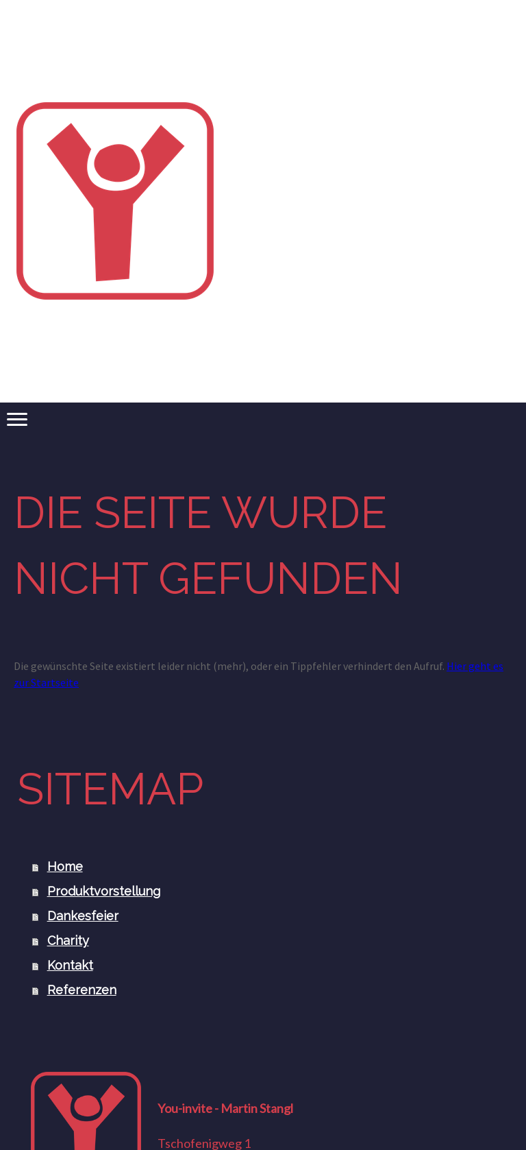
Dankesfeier (82, 916)
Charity (68, 940)
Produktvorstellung (103, 891)
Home (65, 866)
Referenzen (81, 990)
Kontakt (70, 965)
